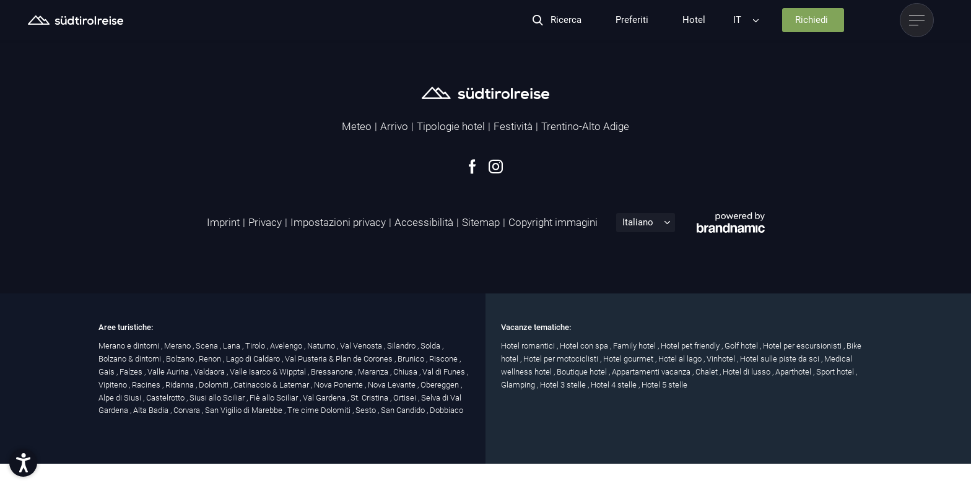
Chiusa (406, 371)
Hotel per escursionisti (803, 345)
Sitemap (481, 222)
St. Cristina (370, 397)
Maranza (374, 371)
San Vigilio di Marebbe (244, 410)
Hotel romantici (529, 345)
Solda (431, 345)
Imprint (223, 222)
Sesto (366, 410)
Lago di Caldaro (254, 358)
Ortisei (405, 397)
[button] (23, 463)
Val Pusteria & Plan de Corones (339, 358)
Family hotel (635, 345)
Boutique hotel (583, 371)
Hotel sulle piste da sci (780, 358)
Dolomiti (214, 384)
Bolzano (181, 358)
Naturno (322, 345)
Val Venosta (362, 345)
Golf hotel (742, 345)
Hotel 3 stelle (564, 384)
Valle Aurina (169, 371)
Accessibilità (423, 222)
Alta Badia (151, 410)
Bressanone (333, 371)
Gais (107, 371)
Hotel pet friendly (691, 345)
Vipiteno (113, 384)
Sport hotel (836, 371)
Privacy (265, 222)
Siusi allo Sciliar (217, 397)
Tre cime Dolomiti (319, 410)
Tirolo (256, 345)
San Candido (404, 410)
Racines (147, 384)
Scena (208, 345)
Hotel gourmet (629, 358)
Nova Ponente (339, 384)
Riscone (444, 358)
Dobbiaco (446, 410)
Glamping (519, 384)
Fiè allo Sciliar (275, 397)
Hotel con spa (585, 345)
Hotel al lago (680, 358)
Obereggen (440, 384)
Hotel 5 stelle (664, 384)
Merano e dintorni (129, 345)
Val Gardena (325, 397)
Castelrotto (166, 397)
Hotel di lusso (747, 371)
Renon (211, 358)
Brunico (412, 358)
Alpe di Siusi (120, 397)
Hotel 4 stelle (614, 384)
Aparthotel (794, 371)
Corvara (187, 410)
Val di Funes (444, 371)
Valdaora (210, 371)
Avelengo (287, 345)
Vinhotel (722, 358)
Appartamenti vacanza (652, 371)
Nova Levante (392, 384)
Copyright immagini (553, 222)
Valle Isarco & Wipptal (269, 371)
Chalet (707, 371)
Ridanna (180, 384)
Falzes (132, 371)
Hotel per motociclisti (561, 358)
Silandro (402, 345)
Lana (232, 345)
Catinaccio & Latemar (272, 384)
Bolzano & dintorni (130, 358)
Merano (178, 345)
